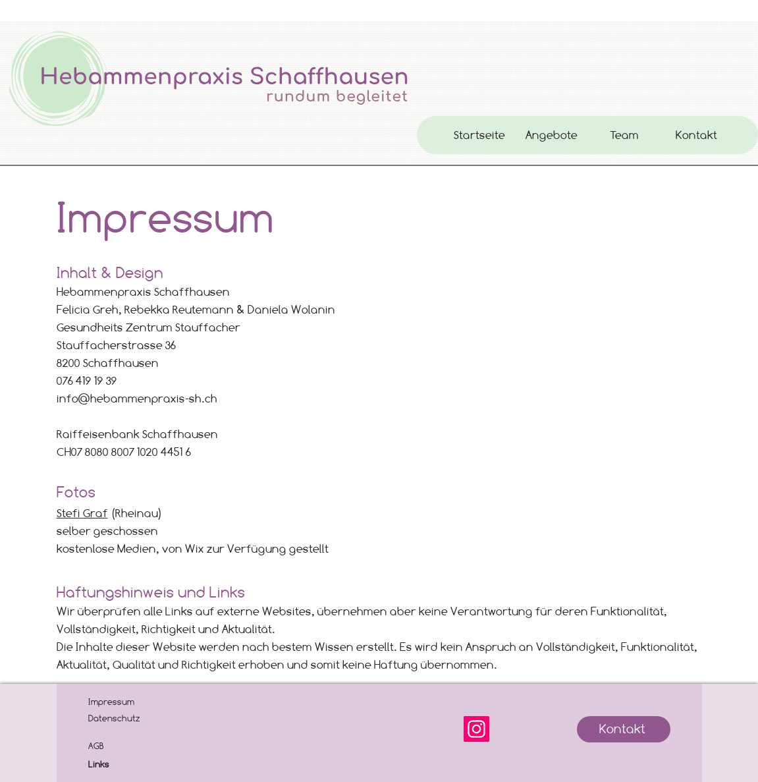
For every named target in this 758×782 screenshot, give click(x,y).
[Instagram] (476, 729)
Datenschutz (114, 718)
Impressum (111, 701)
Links (98, 764)
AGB (96, 745)
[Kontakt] (623, 729)
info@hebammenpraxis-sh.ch (137, 398)
